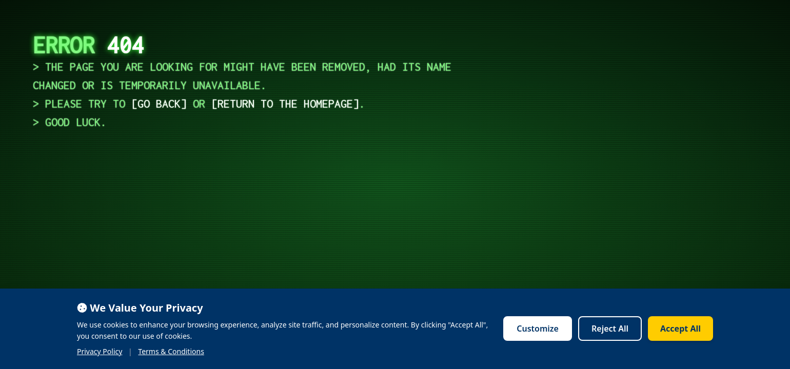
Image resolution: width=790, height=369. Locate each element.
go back (159, 103)
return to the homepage (285, 103)
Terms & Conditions (171, 351)
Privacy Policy (99, 351)
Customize (538, 328)
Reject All (609, 328)
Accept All (680, 328)
